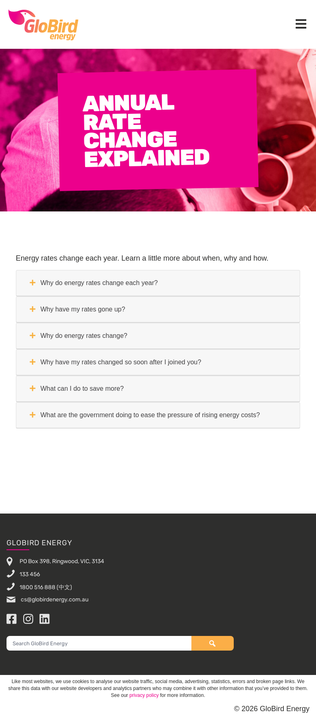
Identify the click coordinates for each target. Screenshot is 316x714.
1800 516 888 (37, 586)
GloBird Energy (43, 24)
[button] (301, 24)
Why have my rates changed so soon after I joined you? (115, 362)
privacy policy (144, 695)
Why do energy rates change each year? (94, 282)
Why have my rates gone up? (77, 309)
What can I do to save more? (77, 388)
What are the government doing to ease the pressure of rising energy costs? (145, 414)
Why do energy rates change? (78, 335)
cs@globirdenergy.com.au (54, 599)
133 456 (30, 573)
